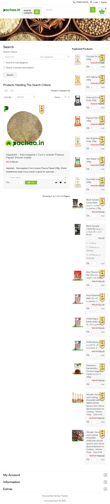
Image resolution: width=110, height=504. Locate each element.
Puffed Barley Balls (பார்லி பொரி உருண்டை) (95, 345)
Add (32, 182)
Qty (7, 182)
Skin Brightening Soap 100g (93, 140)
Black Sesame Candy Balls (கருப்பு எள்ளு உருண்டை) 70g (93, 204)
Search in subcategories (15, 62)
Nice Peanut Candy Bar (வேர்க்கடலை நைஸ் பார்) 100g (95, 275)
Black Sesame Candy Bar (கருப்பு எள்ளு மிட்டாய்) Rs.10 (94, 230)
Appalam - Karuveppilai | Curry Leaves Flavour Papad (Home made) (35, 156)
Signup (104, 2)
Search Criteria (10, 52)
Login (95, 2)
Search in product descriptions (18, 67)
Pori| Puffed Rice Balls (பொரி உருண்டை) (93, 298)
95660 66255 (82, 2)
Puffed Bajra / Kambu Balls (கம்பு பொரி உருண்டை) (94, 321)
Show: (57, 97)
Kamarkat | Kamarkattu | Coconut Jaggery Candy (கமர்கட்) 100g (93, 371)
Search (93, 10)
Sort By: (7, 97)
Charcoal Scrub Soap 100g (93, 99)
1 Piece (91, 243)
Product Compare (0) (60, 90)
